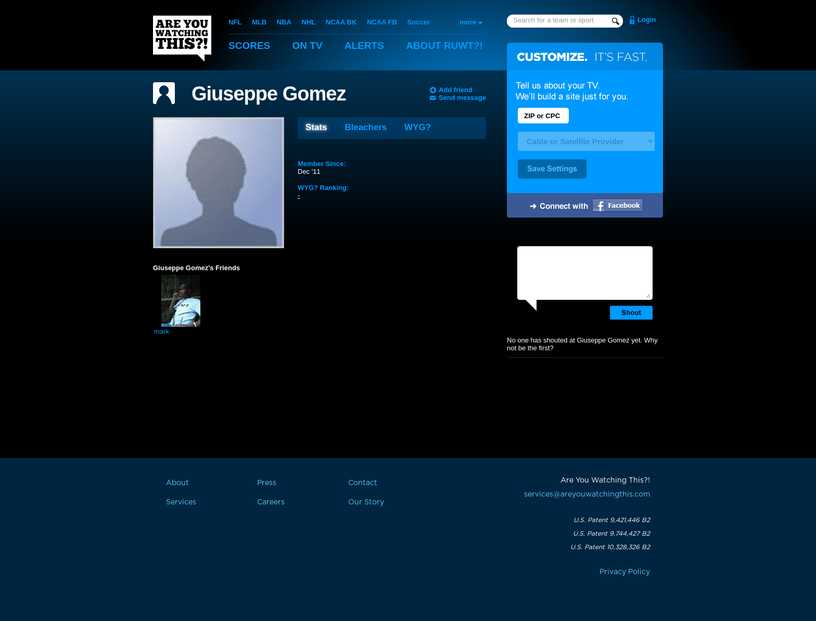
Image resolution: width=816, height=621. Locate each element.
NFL (234, 22)
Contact (362, 483)
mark (161, 331)
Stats (316, 127)
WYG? (417, 127)
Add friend (456, 90)
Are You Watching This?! (182, 38)
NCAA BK (341, 22)
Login (647, 19)
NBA (284, 22)
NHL (309, 22)
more (468, 22)
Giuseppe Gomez (269, 94)
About (444, 45)
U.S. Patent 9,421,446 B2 (611, 520)
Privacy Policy (625, 572)
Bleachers (366, 127)
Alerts (364, 45)
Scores (249, 45)
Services (181, 502)
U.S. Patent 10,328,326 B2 (610, 547)
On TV (307, 45)
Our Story (366, 502)
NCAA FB (382, 22)
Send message (462, 98)
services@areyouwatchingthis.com (587, 494)
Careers (271, 502)
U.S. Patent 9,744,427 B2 (611, 533)
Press (266, 483)
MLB (259, 22)
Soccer (418, 22)
